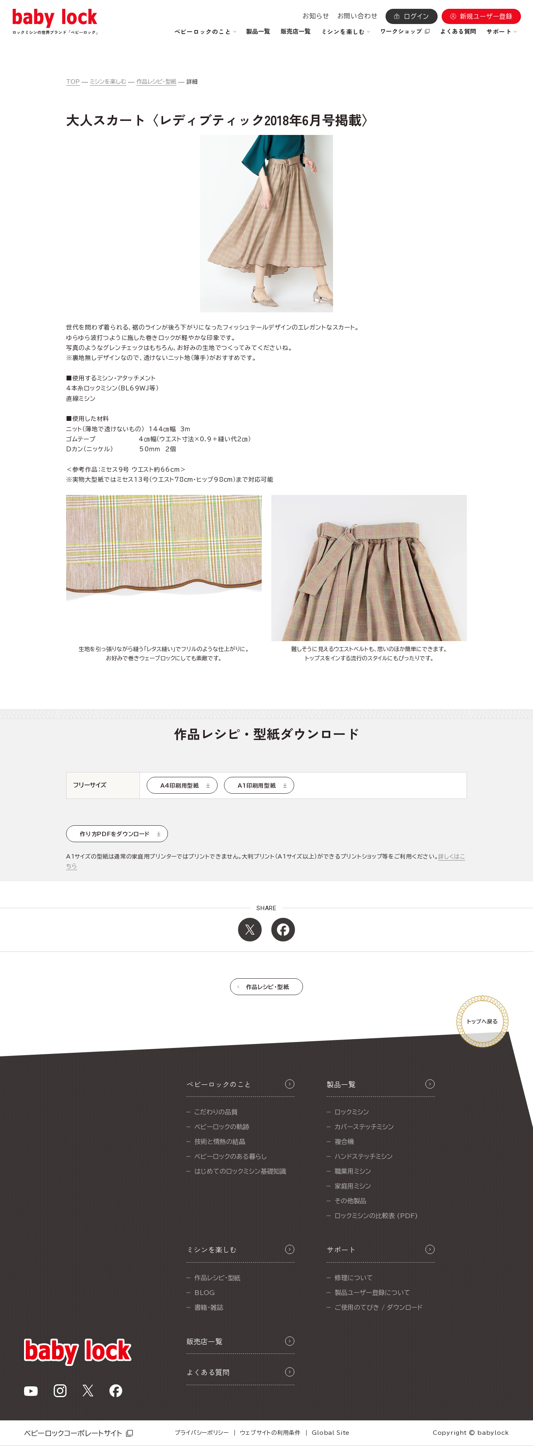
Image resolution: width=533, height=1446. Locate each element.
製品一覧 (258, 31)
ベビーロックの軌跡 (221, 1127)
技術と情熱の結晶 (219, 1141)
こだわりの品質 (216, 1112)
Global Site (330, 1433)
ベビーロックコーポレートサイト (73, 1433)
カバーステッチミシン (364, 1127)
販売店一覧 (296, 31)
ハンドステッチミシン (364, 1156)
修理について (354, 1278)
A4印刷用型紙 (179, 785)
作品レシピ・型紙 (156, 81)
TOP (73, 81)
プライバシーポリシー (202, 1433)
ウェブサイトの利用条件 (270, 1433)
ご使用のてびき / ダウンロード (378, 1307)
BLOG (204, 1292)
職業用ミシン (353, 1171)
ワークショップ (401, 31)
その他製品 (350, 1201)
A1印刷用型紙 (257, 785)
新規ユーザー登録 (486, 16)
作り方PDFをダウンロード (114, 834)
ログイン (416, 16)
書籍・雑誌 (208, 1307)
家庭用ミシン (353, 1186)
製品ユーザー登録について (372, 1292)
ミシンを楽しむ (108, 81)
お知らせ (316, 16)
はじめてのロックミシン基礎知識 (240, 1171)
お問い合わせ (357, 16)
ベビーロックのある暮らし (230, 1156)
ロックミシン (352, 1112)
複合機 (344, 1141)
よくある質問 (458, 31)
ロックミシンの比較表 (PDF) (376, 1216)
